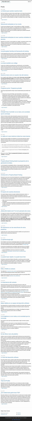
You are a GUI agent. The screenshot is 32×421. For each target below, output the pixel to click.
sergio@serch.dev (4, 414)
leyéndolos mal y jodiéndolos (14, 275)
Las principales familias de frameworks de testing (15, 51)
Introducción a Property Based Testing (11, 175)
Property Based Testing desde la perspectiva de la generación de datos (15, 162)
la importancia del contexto (11, 271)
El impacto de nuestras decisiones (10, 192)
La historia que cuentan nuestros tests (11, 11)
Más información (17, 419)
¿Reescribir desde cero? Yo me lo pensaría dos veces (15, 211)
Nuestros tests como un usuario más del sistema (14, 75)
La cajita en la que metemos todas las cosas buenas (15, 136)
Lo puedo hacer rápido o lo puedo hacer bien (13, 257)
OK (12, 419)
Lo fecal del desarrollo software (9, 357)
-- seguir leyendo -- (4, 19)
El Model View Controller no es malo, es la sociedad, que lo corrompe (15, 113)
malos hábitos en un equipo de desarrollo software (14, 292)
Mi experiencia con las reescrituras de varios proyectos (13, 228)
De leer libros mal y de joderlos (9, 334)
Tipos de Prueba (5, 380)
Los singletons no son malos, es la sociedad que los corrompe (15, 317)
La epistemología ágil (7, 239)
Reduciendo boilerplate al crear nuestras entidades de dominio (16, 38)
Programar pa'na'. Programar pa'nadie (11, 88)
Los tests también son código (9, 63)
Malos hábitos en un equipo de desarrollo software (15, 303)
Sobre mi (29, 1)
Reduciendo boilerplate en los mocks (11, 24)
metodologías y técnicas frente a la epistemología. (16, 251)
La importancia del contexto (8, 282)
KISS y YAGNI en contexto (8, 269)
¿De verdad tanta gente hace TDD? (10, 392)
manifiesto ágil (25, 244)
